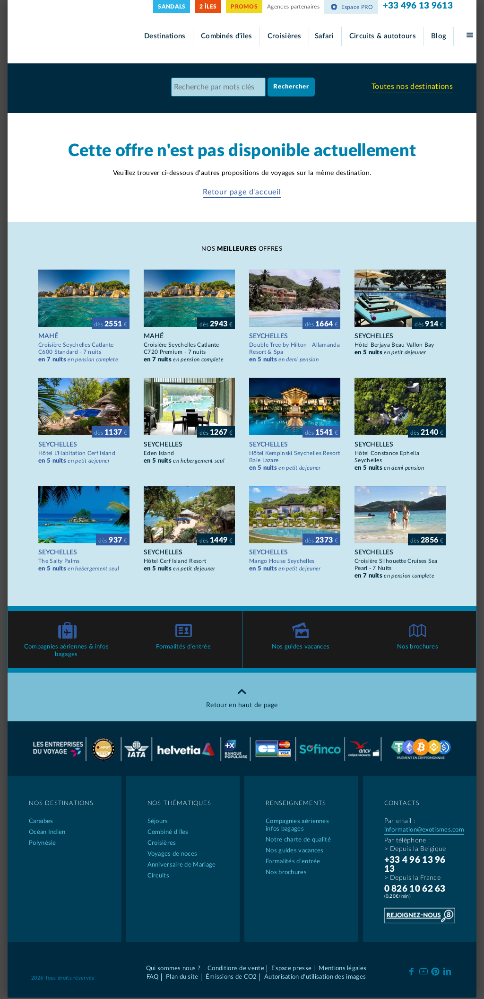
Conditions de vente (235, 969)
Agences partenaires (293, 6)
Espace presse (291, 969)
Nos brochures (417, 648)
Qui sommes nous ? (173, 969)
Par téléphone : (407, 841)
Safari (324, 36)
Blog (438, 36)
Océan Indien (47, 833)
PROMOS (244, 6)
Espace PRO (351, 7)
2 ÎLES (207, 6)
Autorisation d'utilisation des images (315, 978)
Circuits (158, 877)
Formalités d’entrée (183, 648)
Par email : (399, 822)
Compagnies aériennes (301, 826)
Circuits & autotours (382, 36)
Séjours (157, 822)
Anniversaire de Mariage (181, 866)
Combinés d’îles (226, 36)
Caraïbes (41, 822)
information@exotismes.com (424, 831)
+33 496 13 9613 (418, 5)
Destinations (165, 36)
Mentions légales (342, 969)
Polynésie (42, 844)
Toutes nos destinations (412, 87)
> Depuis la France (412, 879)
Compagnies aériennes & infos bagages (66, 651)
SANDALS (171, 6)
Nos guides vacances (301, 648)
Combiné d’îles (168, 833)
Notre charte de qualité (298, 841)
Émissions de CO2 (231, 978)
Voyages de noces (172, 855)
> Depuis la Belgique (415, 850)
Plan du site (182, 978)
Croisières (285, 36)
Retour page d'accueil (242, 192)
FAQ (153, 978)
